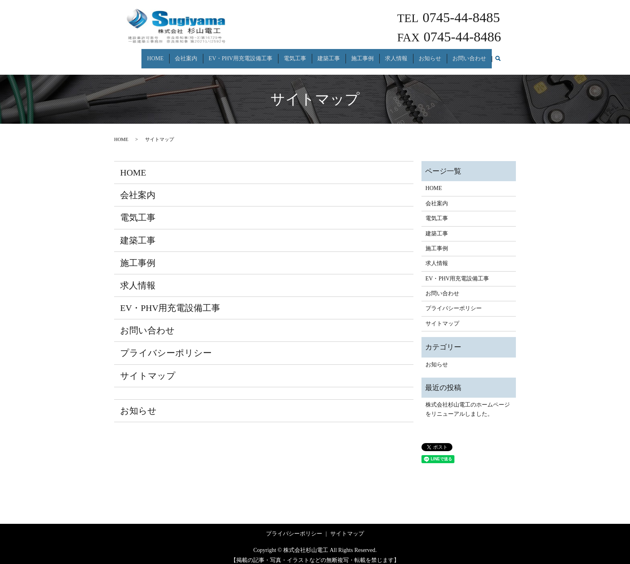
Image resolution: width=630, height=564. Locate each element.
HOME (155, 55)
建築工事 (328, 55)
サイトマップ (148, 369)
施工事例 (362, 55)
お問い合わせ (469, 55)
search (498, 55)
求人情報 (396, 55)
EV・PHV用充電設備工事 (240, 55)
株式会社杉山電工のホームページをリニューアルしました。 (467, 402)
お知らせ (430, 55)
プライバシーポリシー (166, 346)
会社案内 (186, 55)
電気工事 (295, 55)
